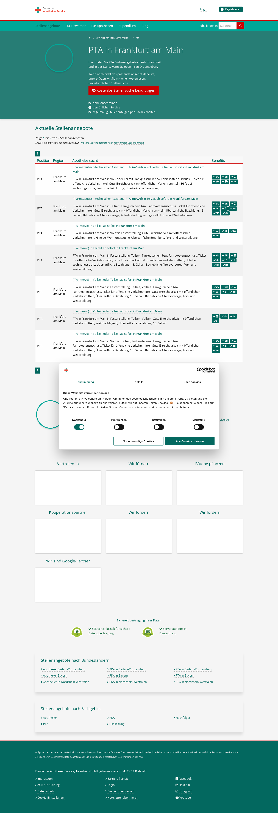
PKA (111, 718)
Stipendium (127, 25)
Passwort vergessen (120, 791)
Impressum (45, 779)
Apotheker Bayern (54, 675)
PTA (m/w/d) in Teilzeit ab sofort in (108, 248)
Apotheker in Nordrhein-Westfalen (65, 682)
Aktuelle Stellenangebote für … (113, 38)
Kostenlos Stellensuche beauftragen (123, 90)
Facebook (185, 779)
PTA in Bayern (184, 675)
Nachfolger (182, 718)
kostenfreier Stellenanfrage (129, 142)
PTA (44, 724)
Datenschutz (45, 791)
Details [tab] (139, 381)
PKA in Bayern (117, 675)
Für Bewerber (76, 25)
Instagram (185, 791)
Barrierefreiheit (117, 779)
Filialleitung (115, 724)
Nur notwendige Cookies (138, 441)
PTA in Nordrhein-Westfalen (193, 682)
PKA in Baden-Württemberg (126, 669)
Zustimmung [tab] (86, 381)
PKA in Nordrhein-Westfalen (127, 682)
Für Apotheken (102, 25)
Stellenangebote (47, 25)
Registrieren (231, 9)
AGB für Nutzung (48, 785)
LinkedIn (184, 785)
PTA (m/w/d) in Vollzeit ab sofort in (109, 226)
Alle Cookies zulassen (190, 441)
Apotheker (49, 718)
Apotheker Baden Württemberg (63, 669)
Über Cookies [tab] (192, 381)
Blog (144, 25)
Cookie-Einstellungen (51, 798)
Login (203, 9)
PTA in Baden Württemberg (193, 669)
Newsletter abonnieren (122, 798)
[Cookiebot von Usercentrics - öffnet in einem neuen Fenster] (199, 370)
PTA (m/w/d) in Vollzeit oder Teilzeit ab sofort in (117, 280)
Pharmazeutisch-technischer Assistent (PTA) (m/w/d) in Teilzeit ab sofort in (135, 199)
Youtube (185, 798)
